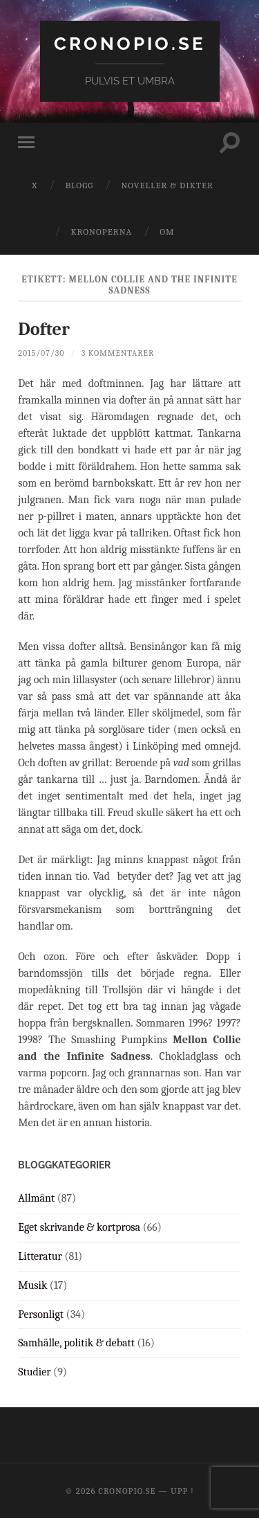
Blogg (79, 185)
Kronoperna (101, 231)
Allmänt (36, 1198)
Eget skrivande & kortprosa (79, 1227)
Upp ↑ (182, 1490)
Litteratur (40, 1256)
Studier (34, 1372)
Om (167, 231)
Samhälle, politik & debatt (76, 1343)
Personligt (41, 1314)
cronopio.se (130, 43)
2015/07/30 (41, 353)
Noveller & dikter (167, 185)
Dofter (44, 329)
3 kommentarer (118, 353)
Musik (32, 1285)
